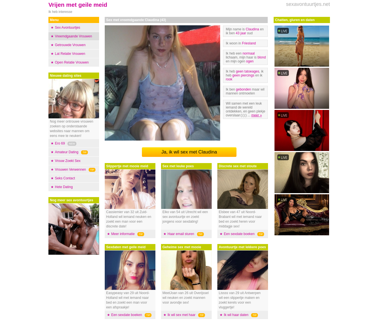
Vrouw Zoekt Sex (68, 161)
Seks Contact (65, 178)
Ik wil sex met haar (181, 315)
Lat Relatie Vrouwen (70, 54)
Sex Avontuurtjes (67, 28)
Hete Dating (64, 187)
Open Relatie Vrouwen (72, 62)
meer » (256, 115)
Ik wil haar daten (236, 315)
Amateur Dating (66, 152)
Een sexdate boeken (126, 315)
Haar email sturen (181, 234)
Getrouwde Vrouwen (70, 45)
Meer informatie (123, 234)
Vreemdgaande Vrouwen (73, 36)
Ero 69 (60, 143)
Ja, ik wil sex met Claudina (189, 152)
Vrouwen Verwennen (70, 169)
